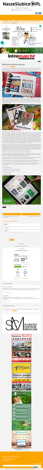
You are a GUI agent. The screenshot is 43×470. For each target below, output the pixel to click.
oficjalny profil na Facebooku (7, 174)
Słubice (13, 16)
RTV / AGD (31, 21)
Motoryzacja (11, 21)
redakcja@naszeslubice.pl (18, 9)
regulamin (4, 453)
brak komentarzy (13, 66)
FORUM (8, 22)
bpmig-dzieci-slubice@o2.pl (15, 170)
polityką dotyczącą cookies (30, 468)
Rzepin (23, 16)
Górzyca (28, 16)
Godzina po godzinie (17, 277)
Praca (28, 21)
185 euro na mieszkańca (8, 286)
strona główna (6, 16)
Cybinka (18, 16)
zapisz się (35, 467)
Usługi (39, 21)
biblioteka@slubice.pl (8, 167)
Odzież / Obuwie (23, 21)
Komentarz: (6, 224)
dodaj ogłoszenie (14, 22)
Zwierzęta (4, 22)
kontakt (8, 453)
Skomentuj (11, 239)
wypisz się (39, 467)
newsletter (37, 464)
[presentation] (17, 236)
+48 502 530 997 (28, 9)
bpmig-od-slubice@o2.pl (16, 169)
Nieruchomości (16, 21)
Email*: (6, 230)
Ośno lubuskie (34, 16)
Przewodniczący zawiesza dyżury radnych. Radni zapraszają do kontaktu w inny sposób (20, 309)
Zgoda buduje (6, 295)
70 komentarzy (15, 310)
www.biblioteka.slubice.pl (7, 172)
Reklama (36, 21)
